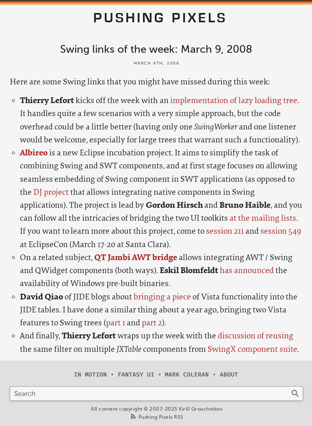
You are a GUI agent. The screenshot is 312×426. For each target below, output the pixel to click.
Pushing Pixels (160, 18)
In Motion (90, 375)
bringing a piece (162, 297)
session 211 (225, 231)
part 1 (115, 323)
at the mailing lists (263, 218)
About (229, 375)
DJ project (51, 192)
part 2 (152, 323)
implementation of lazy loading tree (233, 100)
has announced (247, 270)
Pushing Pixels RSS (161, 417)
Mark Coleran (187, 375)
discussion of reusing (255, 336)
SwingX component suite (252, 349)
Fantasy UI (136, 375)
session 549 (280, 231)
